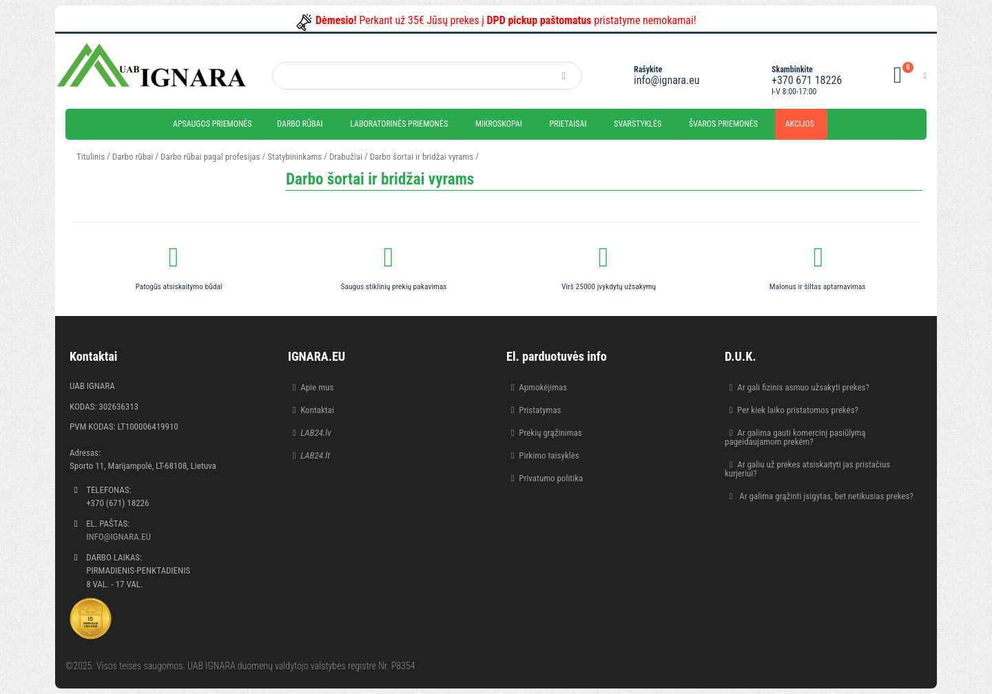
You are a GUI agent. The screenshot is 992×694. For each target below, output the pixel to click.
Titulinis (90, 156)
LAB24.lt (315, 455)
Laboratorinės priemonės (399, 124)
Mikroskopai (498, 124)
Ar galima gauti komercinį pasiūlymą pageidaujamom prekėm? (795, 437)
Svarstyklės (637, 124)
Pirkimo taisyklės (549, 455)
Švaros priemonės (723, 124)
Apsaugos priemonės (212, 124)
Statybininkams (294, 156)
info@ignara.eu (666, 80)
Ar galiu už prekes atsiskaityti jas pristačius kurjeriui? (807, 469)
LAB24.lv (315, 433)
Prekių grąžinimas (550, 433)
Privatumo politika (551, 478)
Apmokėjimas (543, 387)
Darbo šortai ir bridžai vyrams (422, 156)
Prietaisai (567, 124)
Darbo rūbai (299, 124)
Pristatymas (540, 410)
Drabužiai (345, 156)
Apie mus (316, 387)
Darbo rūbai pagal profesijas (210, 156)
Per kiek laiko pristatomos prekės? (797, 410)
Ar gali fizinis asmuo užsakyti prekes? (803, 387)
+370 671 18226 (807, 80)
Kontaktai (317, 410)
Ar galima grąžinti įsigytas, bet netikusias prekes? (825, 496)
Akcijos (799, 124)
